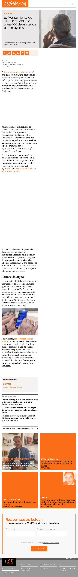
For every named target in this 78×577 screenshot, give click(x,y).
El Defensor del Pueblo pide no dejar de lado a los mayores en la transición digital (19, 410)
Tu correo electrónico (46, 529)
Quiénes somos (8, 573)
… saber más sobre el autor (12, 387)
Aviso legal (26, 564)
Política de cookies (48, 564)
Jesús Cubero (46, 506)
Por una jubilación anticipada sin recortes (19, 503)
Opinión (44, 497)
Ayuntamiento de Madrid (16, 72)
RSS (60, 564)
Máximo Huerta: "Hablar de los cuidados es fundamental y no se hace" (18, 465)
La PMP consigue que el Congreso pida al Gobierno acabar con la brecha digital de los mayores (20, 402)
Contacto (44, 568)
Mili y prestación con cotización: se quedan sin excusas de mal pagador (57, 463)
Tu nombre (10, 529)
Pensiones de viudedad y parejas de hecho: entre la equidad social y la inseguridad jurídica (58, 502)
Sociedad (8, 13)
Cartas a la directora (49, 459)
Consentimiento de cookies (67, 569)
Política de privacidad (25, 569)
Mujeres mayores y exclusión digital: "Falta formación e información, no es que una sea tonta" (19, 418)
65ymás (5, 60)
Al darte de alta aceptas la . (39, 543)
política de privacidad (50, 543)
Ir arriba (70, 559)
